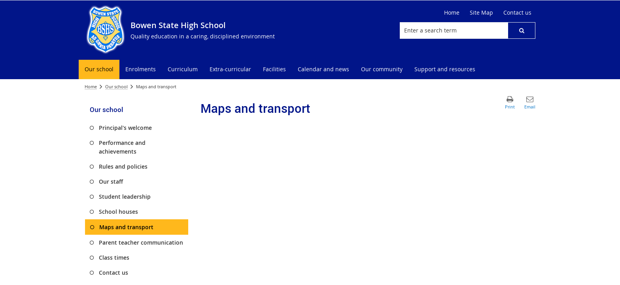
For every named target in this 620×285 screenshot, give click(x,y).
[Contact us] (517, 12)
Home (91, 86)
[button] (521, 30)
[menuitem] (99, 69)
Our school (116, 86)
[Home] (451, 12)
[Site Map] (481, 12)
